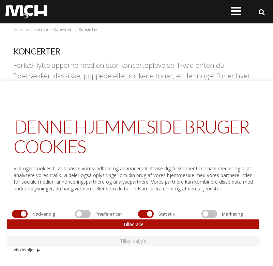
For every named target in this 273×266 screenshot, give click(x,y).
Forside (41, 29)
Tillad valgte (133, 241)
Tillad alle (133, 224)
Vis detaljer (27, 249)
